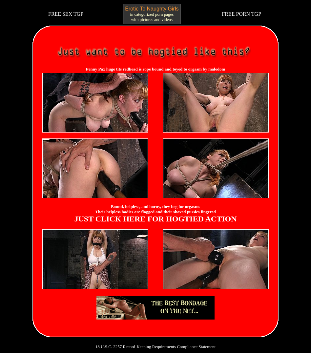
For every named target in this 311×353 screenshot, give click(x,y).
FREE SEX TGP (65, 14)
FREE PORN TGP (241, 14)
